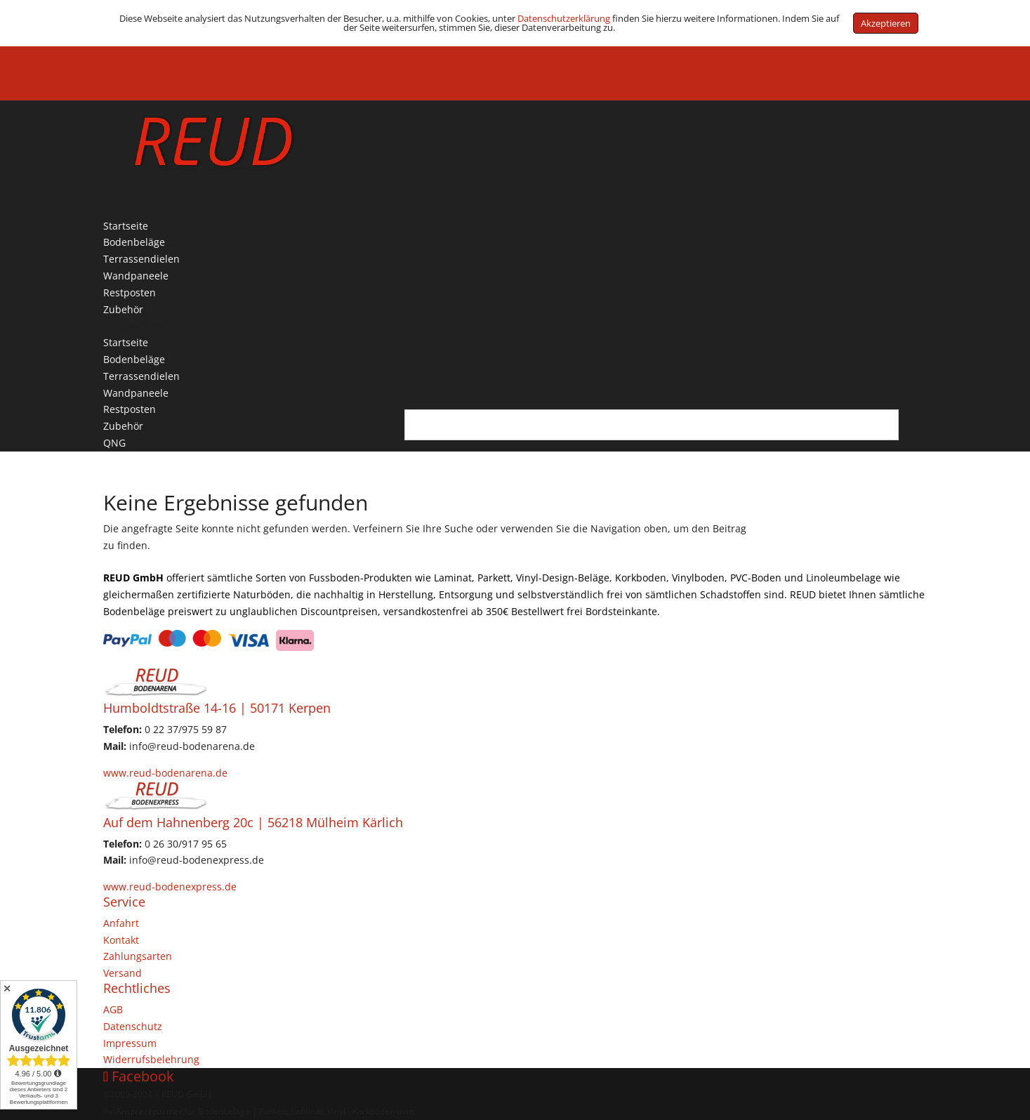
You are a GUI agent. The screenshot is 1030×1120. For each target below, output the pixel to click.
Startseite (125, 342)
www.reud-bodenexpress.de (170, 886)
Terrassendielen (141, 376)
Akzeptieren (886, 23)
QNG (114, 74)
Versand (122, 973)
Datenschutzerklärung (563, 18)
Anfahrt (121, 923)
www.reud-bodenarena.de (165, 772)
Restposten (129, 409)
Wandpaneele (136, 393)
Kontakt (121, 940)
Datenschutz (132, 1026)
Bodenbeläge (134, 359)
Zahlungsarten (137, 956)
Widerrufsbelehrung (151, 1059)
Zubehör (123, 426)
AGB (113, 1009)
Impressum (130, 1043)
